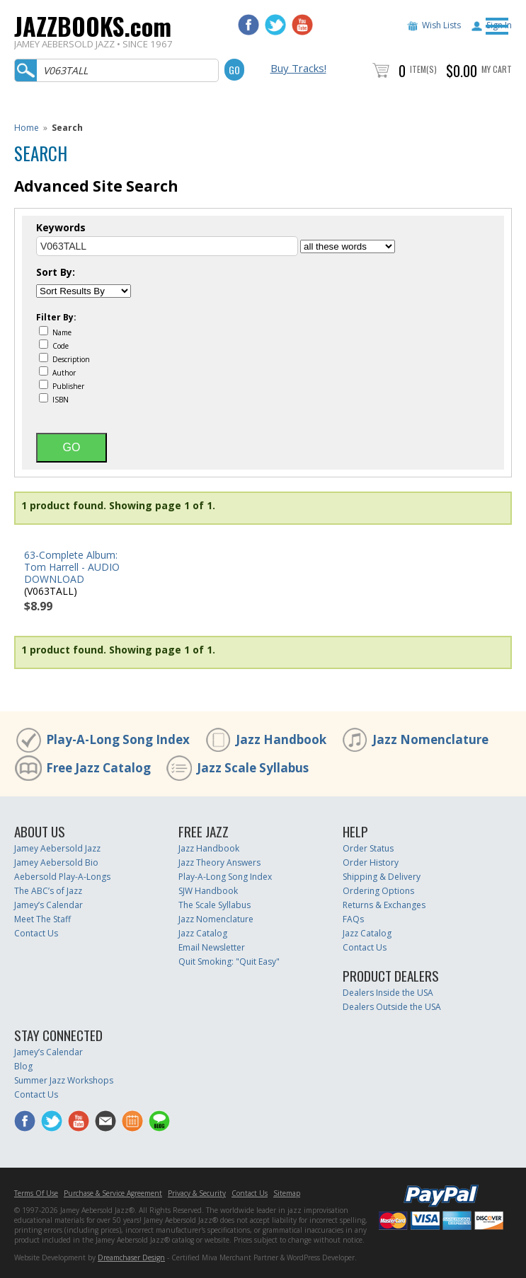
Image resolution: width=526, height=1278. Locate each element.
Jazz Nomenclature (430, 739)
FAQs (353, 919)
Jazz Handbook (281, 739)
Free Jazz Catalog (98, 768)
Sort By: (55, 272)
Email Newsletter (211, 947)
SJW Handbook (208, 891)
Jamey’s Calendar (48, 905)
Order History (371, 862)
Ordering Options (378, 891)
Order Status (368, 848)
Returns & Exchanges (384, 905)
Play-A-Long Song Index (118, 739)
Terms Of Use (36, 1193)
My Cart (496, 69)
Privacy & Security (197, 1193)
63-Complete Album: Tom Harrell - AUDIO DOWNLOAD (72, 567)
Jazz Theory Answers (219, 862)
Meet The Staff (42, 919)
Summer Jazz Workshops (63, 1080)
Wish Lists (441, 25)
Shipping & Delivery (382, 877)
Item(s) (423, 69)
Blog (23, 1066)
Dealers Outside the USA (392, 1007)
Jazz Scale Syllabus (253, 768)
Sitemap (286, 1193)
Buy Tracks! (298, 68)
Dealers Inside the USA (388, 993)
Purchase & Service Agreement (113, 1193)
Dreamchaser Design (131, 1257)
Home (26, 128)
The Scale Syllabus (214, 905)
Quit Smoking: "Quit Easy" (229, 961)
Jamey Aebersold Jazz (57, 848)
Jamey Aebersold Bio (56, 862)
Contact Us (36, 933)
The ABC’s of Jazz (48, 891)
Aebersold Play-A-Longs (62, 877)
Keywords (61, 228)
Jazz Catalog (202, 933)
